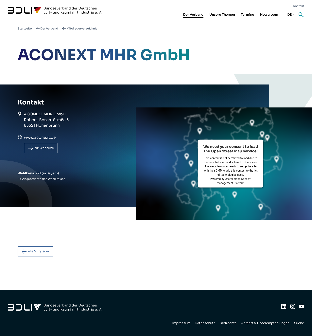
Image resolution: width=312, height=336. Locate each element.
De (289, 14)
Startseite (25, 28)
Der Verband (193, 14)
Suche (301, 15)
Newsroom (269, 14)
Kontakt (298, 6)
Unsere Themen (222, 14)
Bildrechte (228, 323)
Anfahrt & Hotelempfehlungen (265, 323)
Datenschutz (205, 323)
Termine (247, 14)
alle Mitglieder (40, 252)
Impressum (181, 323)
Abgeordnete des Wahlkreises (43, 179)
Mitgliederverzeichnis (82, 28)
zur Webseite (46, 148)
